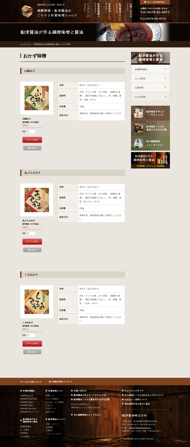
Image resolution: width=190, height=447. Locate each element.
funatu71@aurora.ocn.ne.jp (140, 428)
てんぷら (49, 405)
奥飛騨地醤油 (141, 69)
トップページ (25, 44)
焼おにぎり (50, 412)
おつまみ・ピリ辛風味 (55, 402)
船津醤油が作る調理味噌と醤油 (46, 44)
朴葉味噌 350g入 (27, 405)
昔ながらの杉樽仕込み (80, 404)
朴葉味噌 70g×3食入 (28, 409)
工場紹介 (49, 430)
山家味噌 (139, 87)
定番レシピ (50, 396)
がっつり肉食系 (52, 399)
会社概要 (49, 427)
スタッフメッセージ (54, 434)
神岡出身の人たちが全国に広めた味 (85, 407)
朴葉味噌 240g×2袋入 (29, 399)
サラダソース (51, 409)
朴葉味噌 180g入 (27, 402)
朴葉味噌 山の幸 (26, 396)
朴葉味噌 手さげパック (29, 412)
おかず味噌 (140, 97)
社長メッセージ (52, 424)
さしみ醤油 (140, 78)
